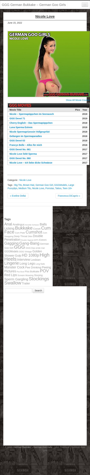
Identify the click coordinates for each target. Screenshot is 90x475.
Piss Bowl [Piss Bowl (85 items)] (20, 272)
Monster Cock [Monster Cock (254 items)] (14, 267)
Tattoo (58, 188)
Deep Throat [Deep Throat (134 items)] (20, 236)
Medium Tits (24, 188)
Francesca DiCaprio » (69, 195)
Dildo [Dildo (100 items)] (30, 236)
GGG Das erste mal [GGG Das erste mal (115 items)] (35, 248)
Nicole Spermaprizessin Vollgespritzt (29, 131)
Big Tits (18, 185)
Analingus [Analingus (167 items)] (19, 224)
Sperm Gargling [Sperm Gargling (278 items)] (16, 279)
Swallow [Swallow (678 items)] (12, 282)
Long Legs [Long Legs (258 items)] (27, 263)
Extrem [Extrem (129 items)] (43, 240)
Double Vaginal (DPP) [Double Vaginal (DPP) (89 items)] (30, 240)
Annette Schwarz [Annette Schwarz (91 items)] (32, 225)
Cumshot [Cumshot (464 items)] (34, 232)
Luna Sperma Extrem (20, 127)
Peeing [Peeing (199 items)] (46, 267)
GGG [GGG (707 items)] (19, 247)
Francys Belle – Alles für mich (25, 145)
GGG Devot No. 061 (20, 149)
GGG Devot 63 (17, 140)
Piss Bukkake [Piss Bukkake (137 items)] (32, 271)
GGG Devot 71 (17, 118)
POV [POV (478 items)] (44, 271)
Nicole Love (25, 180)
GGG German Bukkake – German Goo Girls (34, 5)
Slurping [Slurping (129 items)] (38, 275)
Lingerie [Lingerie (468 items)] (11, 263)
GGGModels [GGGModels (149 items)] (11, 251)
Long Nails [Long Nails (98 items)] (40, 264)
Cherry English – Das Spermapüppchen (31, 123)
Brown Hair (28, 185)
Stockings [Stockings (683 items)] (39, 278)
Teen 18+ (67, 188)
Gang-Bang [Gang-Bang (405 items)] (29, 243)
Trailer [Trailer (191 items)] (26, 283)
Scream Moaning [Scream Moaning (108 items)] (26, 275)
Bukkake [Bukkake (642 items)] (24, 228)
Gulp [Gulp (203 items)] (18, 255)
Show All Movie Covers (77, 100)
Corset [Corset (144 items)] (37, 228)
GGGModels (60, 185)
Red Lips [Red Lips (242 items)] (10, 275)
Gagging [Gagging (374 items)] (11, 243)
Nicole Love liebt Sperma (23, 154)
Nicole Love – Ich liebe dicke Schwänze (30, 162)
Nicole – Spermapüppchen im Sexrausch (31, 114)
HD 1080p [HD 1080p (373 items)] (30, 255)
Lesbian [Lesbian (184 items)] (36, 259)
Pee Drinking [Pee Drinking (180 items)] (33, 267)
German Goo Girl (44, 185)
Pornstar (49, 188)
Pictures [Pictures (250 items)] (10, 271)
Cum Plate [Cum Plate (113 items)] (20, 233)
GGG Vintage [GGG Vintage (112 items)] (25, 251)
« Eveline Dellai (18, 195)
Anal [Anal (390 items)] (8, 224)
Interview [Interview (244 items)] (23, 259)
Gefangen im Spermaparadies (25, 136)
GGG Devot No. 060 (20, 158)
